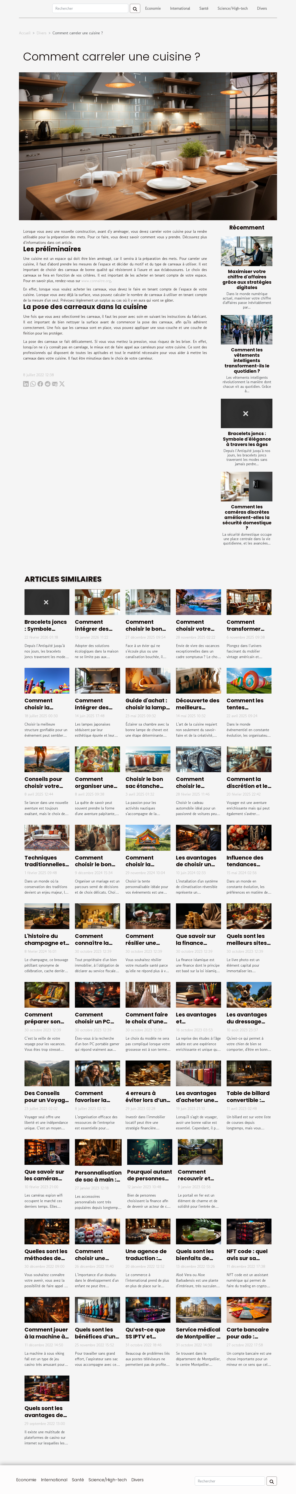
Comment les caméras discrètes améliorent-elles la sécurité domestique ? (246, 517)
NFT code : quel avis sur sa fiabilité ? (247, 1258)
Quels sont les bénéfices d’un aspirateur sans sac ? (97, 1340)
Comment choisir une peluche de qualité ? (90, 1262)
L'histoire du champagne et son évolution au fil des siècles (47, 946)
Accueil (25, 33)
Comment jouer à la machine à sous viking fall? (46, 1336)
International (180, 8)
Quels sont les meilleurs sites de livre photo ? (248, 943)
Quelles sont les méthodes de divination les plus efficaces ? (46, 1262)
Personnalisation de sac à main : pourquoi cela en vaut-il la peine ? (98, 1183)
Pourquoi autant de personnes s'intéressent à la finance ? (149, 1182)
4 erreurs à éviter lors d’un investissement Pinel (147, 1103)
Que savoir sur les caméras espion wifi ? (44, 1178)
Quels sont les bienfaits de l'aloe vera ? (195, 1258)
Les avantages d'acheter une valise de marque (196, 1103)
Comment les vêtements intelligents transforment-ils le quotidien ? (247, 360)
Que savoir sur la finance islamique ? (196, 943)
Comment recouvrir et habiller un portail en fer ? (198, 1182)
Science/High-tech (233, 8)
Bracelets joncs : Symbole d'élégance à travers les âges (247, 438)
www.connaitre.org (96, 281)
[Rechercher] (90, 8)
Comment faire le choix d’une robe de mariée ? (147, 1025)
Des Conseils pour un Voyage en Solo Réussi (46, 1100)
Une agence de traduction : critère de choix (147, 1258)
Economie (153, 8)
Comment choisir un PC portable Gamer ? (92, 1025)
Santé (203, 8)
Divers (262, 8)
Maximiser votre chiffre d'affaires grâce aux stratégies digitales (246, 279)
